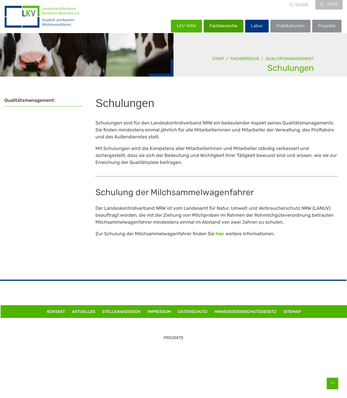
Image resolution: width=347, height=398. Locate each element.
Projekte (327, 25)
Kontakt (12, 134)
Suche (301, 4)
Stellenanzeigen (121, 311)
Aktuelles (83, 311)
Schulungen (291, 68)
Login (331, 4)
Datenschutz (192, 311)
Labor (257, 25)
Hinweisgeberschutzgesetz (245, 311)
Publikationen (290, 25)
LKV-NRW (186, 25)
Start (218, 58)
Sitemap (292, 311)
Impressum (159, 311)
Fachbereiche (223, 25)
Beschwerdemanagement (32, 124)
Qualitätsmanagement (290, 58)
